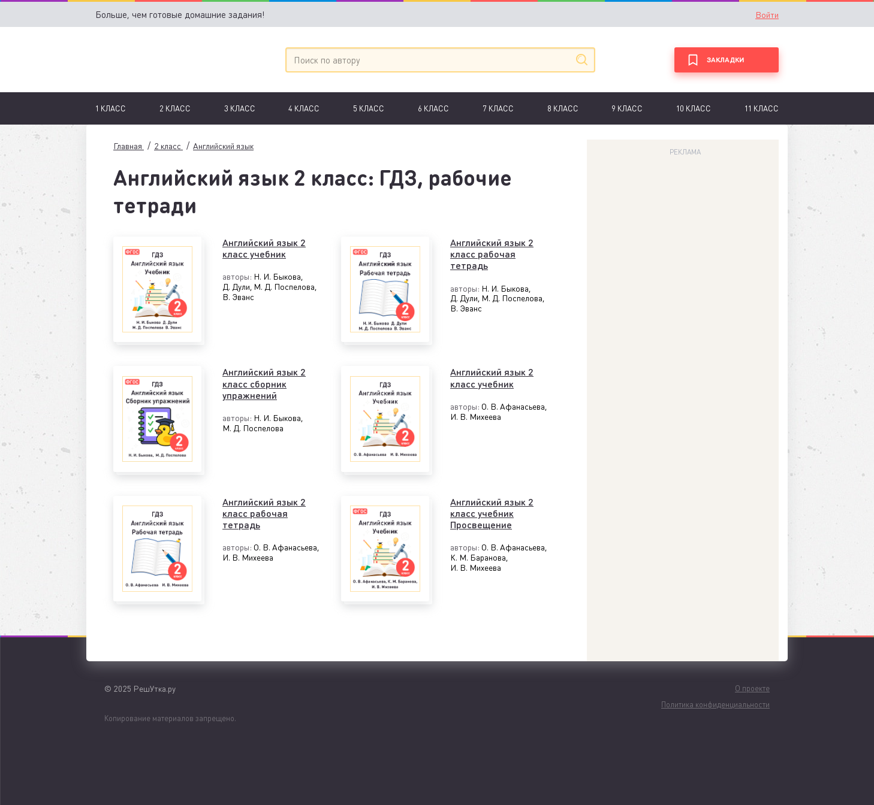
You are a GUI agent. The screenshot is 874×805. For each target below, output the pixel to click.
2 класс (175, 108)
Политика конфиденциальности (715, 704)
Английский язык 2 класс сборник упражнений (264, 383)
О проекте (752, 688)
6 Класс (433, 108)
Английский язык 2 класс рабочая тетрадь (492, 254)
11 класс (762, 108)
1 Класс (110, 108)
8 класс (562, 108)
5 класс (368, 108)
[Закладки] (726, 59)
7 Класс (498, 108)
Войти (767, 14)
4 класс (304, 108)
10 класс (693, 108)
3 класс (239, 108)
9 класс (627, 108)
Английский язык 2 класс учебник (264, 248)
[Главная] (150, 59)
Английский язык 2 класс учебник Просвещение (492, 513)
